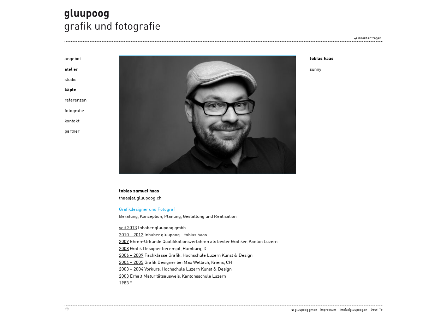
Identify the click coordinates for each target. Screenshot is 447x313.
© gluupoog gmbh (304, 310)
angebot (73, 59)
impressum (328, 310)
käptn (70, 90)
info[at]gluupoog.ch (353, 310)
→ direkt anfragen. (368, 38)
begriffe (376, 309)
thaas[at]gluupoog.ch (140, 198)
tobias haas (322, 59)
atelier (71, 69)
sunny (315, 69)
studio (71, 79)
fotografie (74, 111)
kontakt (72, 121)
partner (72, 131)
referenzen (76, 100)
